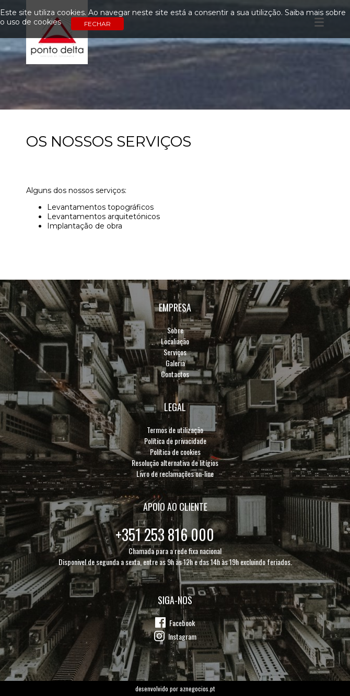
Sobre (175, 330)
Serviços (175, 351)
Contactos (175, 373)
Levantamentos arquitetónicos (103, 216)
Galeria (175, 362)
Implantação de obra (84, 226)
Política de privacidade (175, 440)
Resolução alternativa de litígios (175, 462)
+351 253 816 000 (164, 534)
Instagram (182, 636)
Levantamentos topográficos (100, 207)
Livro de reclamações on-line (175, 473)
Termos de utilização (175, 429)
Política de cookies (175, 451)
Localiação (175, 340)
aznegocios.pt (197, 688)
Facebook (182, 622)
